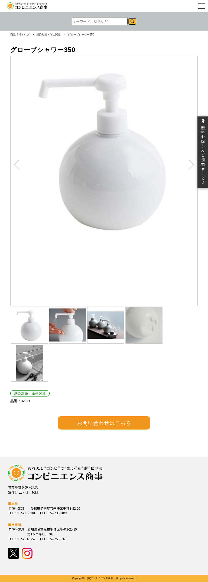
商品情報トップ (19, 34)
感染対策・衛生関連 (48, 34)
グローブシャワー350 (81, 34)
